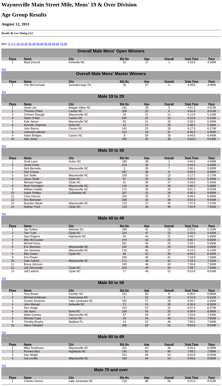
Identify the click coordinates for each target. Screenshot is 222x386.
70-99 (63, 44)
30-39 (31, 44)
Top (4, 69)
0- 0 (10, 44)
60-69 (55, 44)
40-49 (39, 44)
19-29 (24, 44)
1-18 (17, 44)
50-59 (47, 44)
